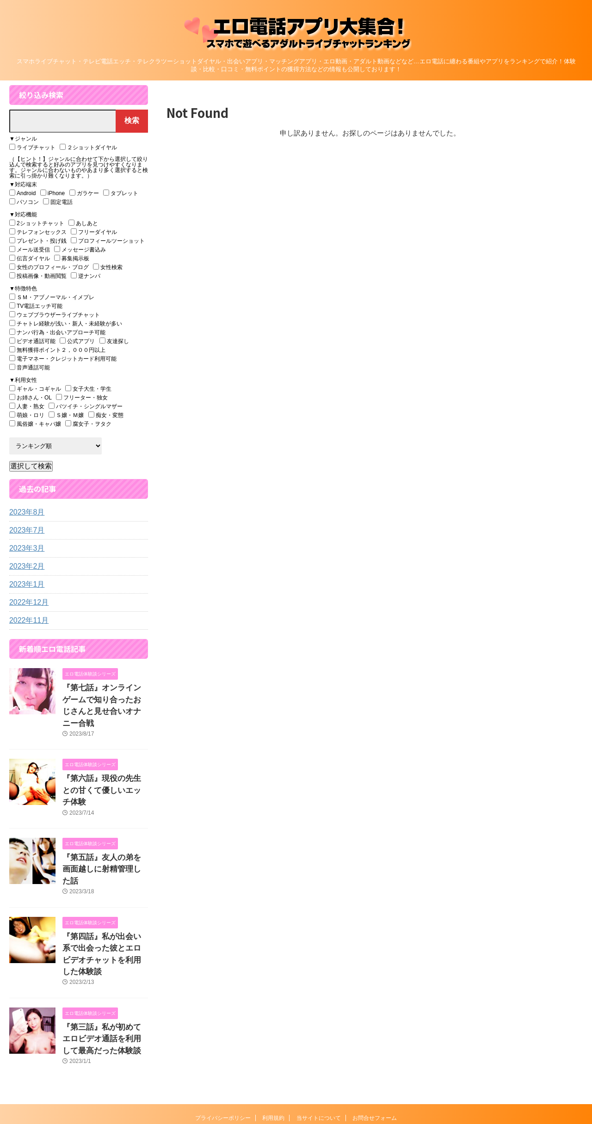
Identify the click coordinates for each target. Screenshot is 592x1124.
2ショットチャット (36, 223)
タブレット (120, 193)
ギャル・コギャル (35, 388)
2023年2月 (24, 566)
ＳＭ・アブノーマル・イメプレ (51, 297)
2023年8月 (24, 512)
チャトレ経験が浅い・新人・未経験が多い (65, 323)
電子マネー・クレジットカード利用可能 (63, 358)
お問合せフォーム (374, 1055)
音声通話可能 (29, 367)
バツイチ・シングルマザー (86, 406)
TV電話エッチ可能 (35, 305)
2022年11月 (26, 620)
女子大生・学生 (88, 388)
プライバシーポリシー (223, 1055)
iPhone (52, 193)
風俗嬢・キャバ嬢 (35, 423)
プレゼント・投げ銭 (38, 240)
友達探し (114, 341)
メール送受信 (29, 249)
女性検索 (108, 267)
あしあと (83, 223)
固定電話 (58, 201)
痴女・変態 (105, 415)
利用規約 (273, 1055)
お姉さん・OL (30, 397)
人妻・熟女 (26, 406)
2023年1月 (24, 584)
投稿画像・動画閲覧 (38, 275)
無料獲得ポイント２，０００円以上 (57, 349)
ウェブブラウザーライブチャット (54, 314)
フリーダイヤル (94, 231)
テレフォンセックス (38, 231)
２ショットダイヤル (88, 147)
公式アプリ (77, 341)
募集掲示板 (71, 258)
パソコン (24, 201)
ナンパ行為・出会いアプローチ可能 (57, 332)
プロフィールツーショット (108, 240)
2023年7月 (24, 530)
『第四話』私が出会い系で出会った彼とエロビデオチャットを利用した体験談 (104, 903)
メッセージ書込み (80, 249)
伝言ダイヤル (29, 258)
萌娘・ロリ (26, 415)
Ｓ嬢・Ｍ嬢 (66, 415)
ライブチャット (32, 147)
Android (22, 193)
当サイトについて (318, 1055)
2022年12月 (26, 602)
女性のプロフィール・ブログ (49, 267)
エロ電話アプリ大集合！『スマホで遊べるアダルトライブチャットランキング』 (296, 1075)
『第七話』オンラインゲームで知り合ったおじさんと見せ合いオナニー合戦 (104, 697)
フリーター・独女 (82, 397)
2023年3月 (24, 548)
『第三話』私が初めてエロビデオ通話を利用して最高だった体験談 (104, 978)
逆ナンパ (85, 275)
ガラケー (84, 193)
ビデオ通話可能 (32, 341)
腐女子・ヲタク (88, 423)
